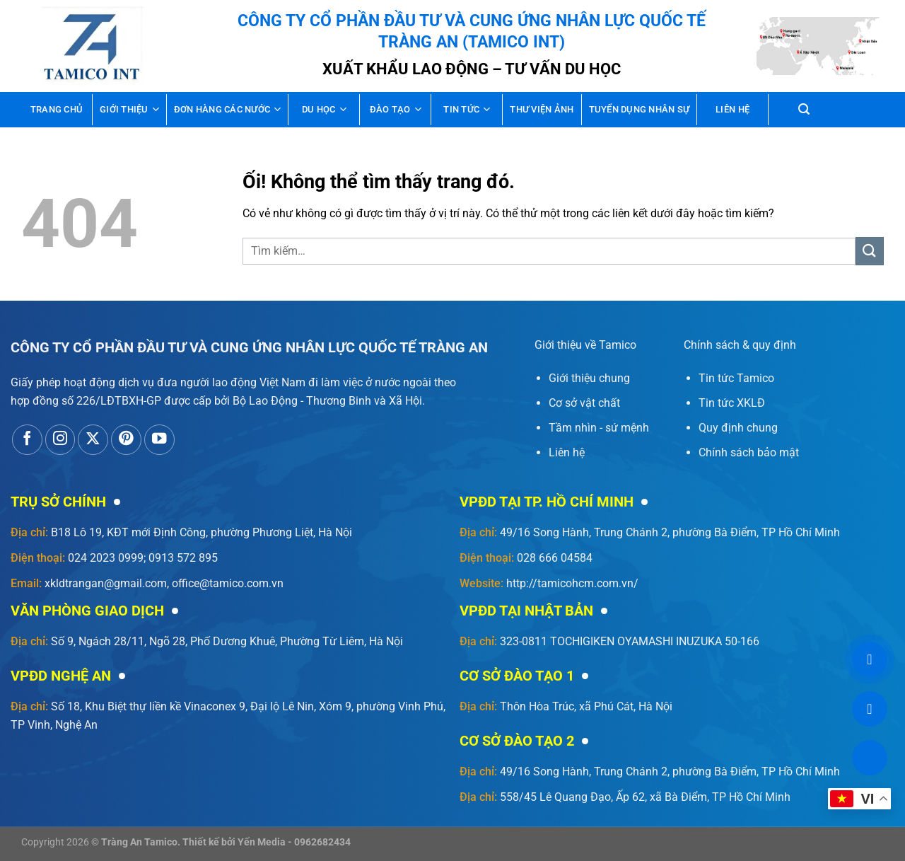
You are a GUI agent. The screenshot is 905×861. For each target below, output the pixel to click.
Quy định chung (738, 427)
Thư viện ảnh (541, 109)
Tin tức (466, 109)
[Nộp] (870, 251)
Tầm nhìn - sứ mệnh (599, 427)
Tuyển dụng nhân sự (639, 109)
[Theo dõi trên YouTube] (159, 439)
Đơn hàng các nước (227, 109)
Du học (324, 109)
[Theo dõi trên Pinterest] (126, 439)
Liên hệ (732, 109)
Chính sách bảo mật (749, 452)
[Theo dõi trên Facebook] (27, 439)
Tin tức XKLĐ (732, 403)
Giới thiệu (129, 109)
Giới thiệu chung (589, 378)
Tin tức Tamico (736, 378)
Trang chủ (56, 109)
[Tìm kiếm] (804, 109)
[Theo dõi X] (93, 439)
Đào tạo (395, 109)
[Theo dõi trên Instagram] (60, 439)
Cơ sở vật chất (584, 403)
